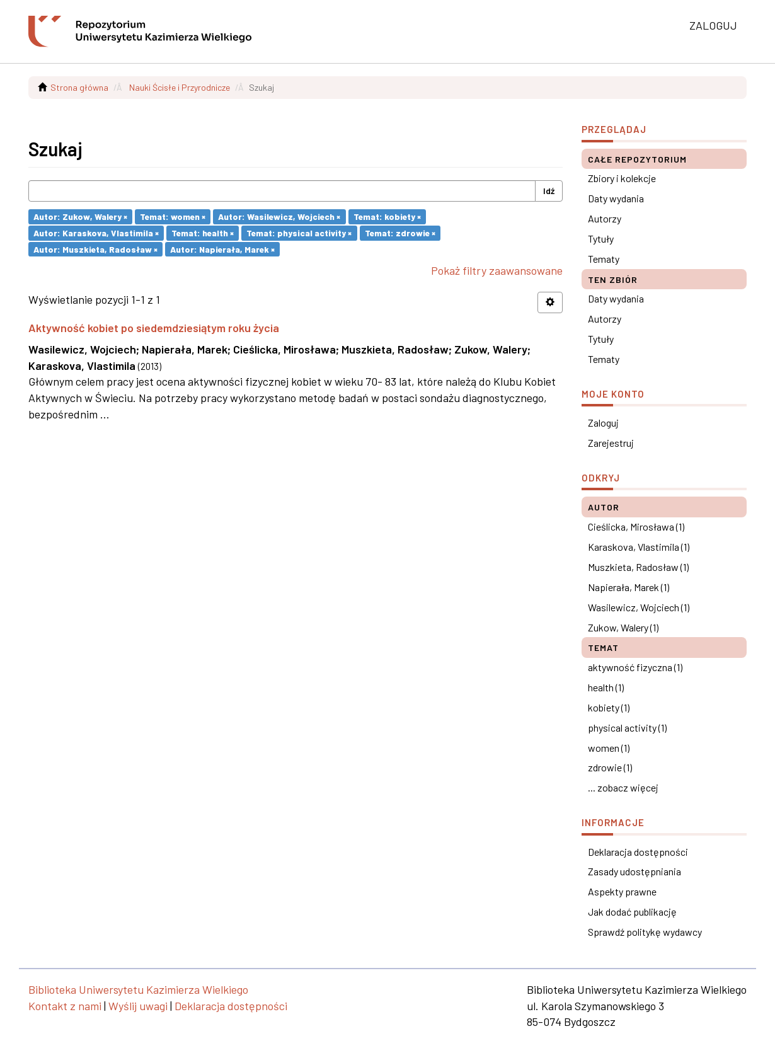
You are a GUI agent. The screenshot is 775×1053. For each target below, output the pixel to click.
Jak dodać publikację (632, 912)
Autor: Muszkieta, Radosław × (95, 248)
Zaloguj (603, 423)
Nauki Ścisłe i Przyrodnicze (179, 87)
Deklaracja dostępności (638, 852)
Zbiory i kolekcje (622, 178)
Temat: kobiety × (387, 216)
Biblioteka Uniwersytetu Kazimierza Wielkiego (138, 989)
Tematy (603, 259)
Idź (548, 190)
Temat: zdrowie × (400, 232)
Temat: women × (172, 216)
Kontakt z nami (64, 1006)
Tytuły (601, 239)
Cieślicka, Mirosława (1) (636, 526)
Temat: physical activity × (299, 232)
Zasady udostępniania (634, 871)
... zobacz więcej (623, 787)
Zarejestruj (611, 443)
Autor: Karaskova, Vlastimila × (96, 232)
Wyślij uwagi (138, 1006)
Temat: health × (202, 232)
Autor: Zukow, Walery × (80, 216)
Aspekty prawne (622, 891)
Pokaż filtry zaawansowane (497, 270)
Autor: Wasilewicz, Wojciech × (279, 216)
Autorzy (604, 218)
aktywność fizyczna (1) (635, 667)
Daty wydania (616, 198)
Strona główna (79, 87)
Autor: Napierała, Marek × (222, 248)
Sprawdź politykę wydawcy (645, 932)
